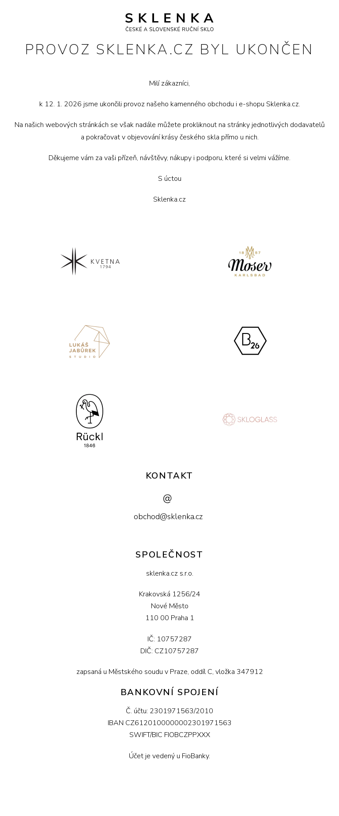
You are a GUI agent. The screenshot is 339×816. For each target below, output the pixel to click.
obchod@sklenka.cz (168, 516)
